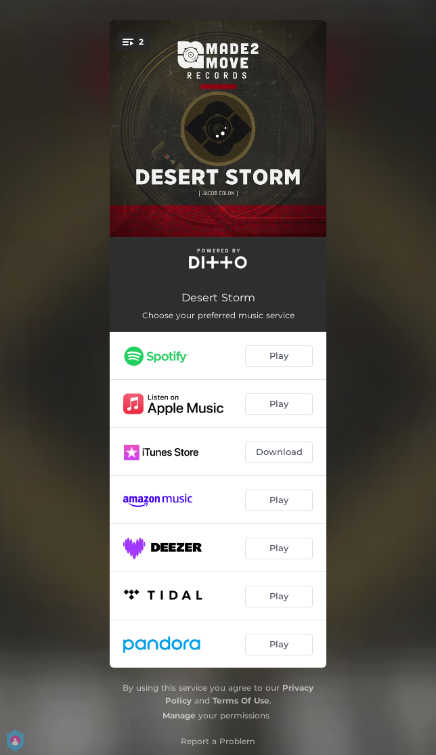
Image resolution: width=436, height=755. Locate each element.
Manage (179, 715)
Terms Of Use (241, 700)
